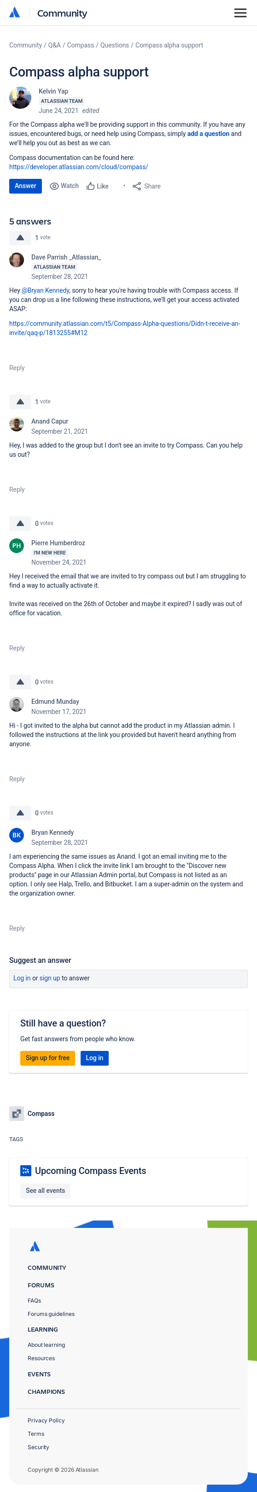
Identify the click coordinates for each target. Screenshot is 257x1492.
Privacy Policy (46, 1420)
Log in (22, 978)
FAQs (34, 1300)
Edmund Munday (55, 701)
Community (62, 12)
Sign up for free (48, 1058)
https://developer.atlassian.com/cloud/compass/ (78, 167)
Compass (80, 45)
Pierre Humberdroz (58, 543)
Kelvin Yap (53, 91)
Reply (17, 368)
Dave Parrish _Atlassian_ (66, 257)
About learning (46, 1344)
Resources (41, 1358)
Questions (114, 45)
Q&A (54, 45)
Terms (36, 1433)
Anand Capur (49, 421)
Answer (25, 185)
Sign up (50, 978)
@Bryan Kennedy (45, 290)
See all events (45, 1190)
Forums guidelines (51, 1313)
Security (38, 1447)
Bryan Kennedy (52, 832)
